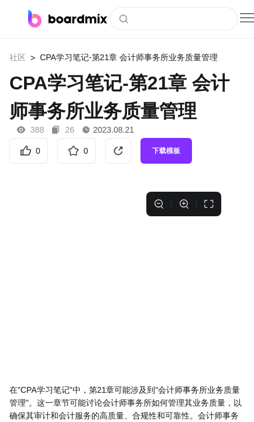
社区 (17, 57)
